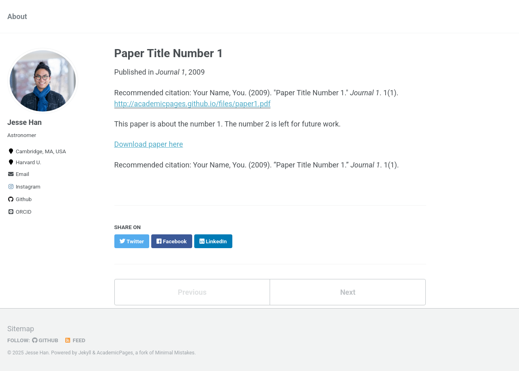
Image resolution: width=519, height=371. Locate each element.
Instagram (24, 186)
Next (348, 292)
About (17, 16)
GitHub (45, 340)
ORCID (19, 211)
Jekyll (84, 353)
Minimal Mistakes (174, 353)
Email (18, 174)
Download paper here (148, 144)
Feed (75, 340)
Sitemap (20, 328)
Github (19, 199)
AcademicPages (115, 353)
